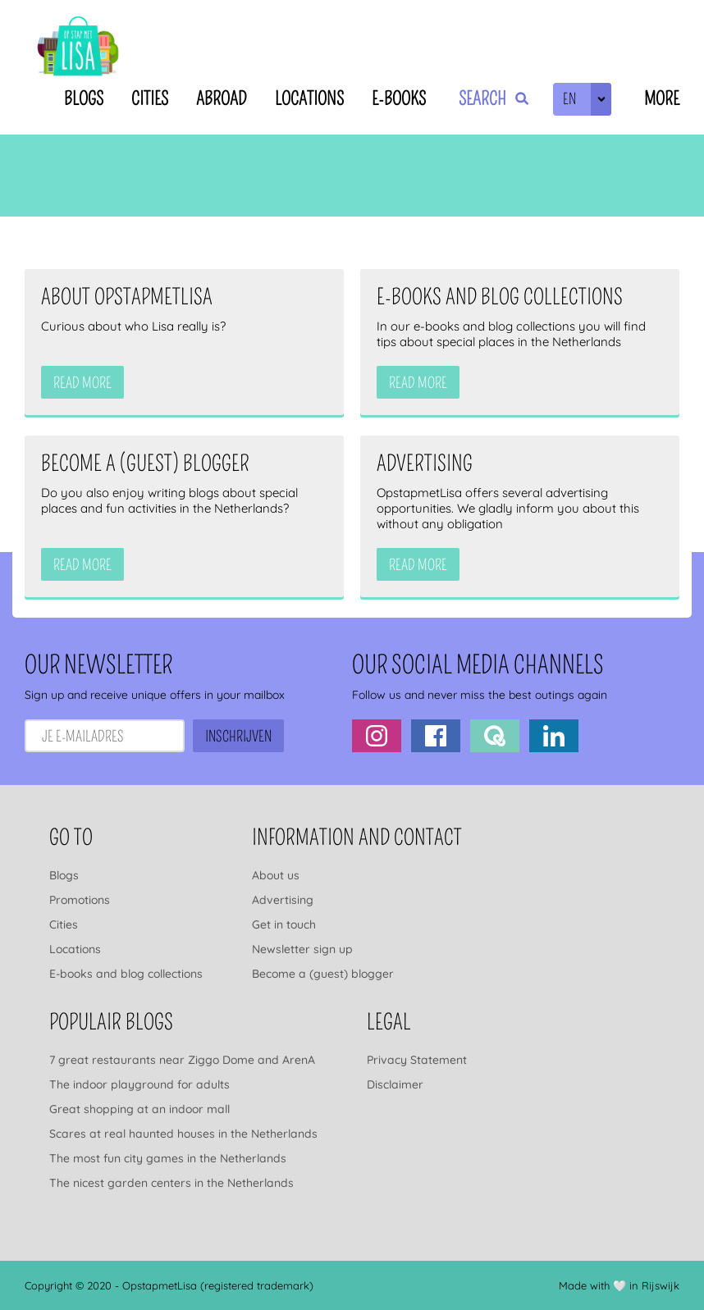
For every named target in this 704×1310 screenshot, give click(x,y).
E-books (399, 99)
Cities (149, 99)
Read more (82, 383)
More (661, 99)
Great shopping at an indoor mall (139, 1109)
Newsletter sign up (302, 949)
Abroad (221, 99)
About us (275, 875)
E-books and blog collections (126, 973)
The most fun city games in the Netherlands (167, 1158)
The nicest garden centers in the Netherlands (171, 1182)
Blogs (83, 99)
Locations (309, 99)
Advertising (282, 899)
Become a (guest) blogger (323, 973)
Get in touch (284, 924)
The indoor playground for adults (139, 1084)
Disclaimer (395, 1084)
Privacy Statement (417, 1059)
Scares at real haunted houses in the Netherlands (183, 1133)
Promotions (79, 899)
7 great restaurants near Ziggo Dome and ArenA (182, 1059)
